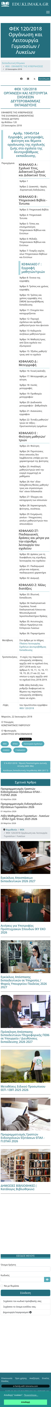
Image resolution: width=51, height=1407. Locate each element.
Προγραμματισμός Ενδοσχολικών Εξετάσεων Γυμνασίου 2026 (21, 805)
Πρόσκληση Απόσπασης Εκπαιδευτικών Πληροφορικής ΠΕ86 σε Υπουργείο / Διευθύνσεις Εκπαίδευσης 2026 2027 (25, 1037)
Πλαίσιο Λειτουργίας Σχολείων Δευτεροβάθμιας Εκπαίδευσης (32, 647)
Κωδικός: (5, 1275)
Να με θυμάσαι (11, 1285)
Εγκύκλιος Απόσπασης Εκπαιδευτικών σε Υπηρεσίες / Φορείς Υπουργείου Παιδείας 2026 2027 (24, 982)
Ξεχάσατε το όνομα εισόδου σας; (19, 1306)
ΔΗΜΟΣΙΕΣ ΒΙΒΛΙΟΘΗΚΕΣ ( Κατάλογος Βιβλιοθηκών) (19, 1187)
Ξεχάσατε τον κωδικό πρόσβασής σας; (22, 1301)
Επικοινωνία (6, 1378)
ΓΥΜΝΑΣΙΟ (20, 750)
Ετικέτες (45, 1378)
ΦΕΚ (5, 743)
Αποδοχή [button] (25, 1402)
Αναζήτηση (34, 1378)
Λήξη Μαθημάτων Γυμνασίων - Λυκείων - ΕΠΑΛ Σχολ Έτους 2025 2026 (25, 817)
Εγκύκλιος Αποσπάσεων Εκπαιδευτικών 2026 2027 (18, 879)
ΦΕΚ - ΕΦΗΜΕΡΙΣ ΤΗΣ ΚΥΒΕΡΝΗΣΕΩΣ (24, 66)
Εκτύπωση (44, 78)
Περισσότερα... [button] (31, 1395)
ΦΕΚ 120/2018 (26, 708)
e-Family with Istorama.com (25, 1386)
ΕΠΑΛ (15, 743)
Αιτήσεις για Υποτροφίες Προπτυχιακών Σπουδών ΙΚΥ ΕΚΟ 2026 (23, 929)
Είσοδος (4, 1381)
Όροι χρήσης (21, 1378)
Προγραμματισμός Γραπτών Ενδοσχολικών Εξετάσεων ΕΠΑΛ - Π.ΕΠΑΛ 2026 (21, 792)
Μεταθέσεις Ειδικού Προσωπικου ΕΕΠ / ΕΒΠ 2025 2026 (23, 1088)
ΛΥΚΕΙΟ (6, 750)
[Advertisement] (25, 1224)
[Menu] (48, 12)
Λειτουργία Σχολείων (33, 743)
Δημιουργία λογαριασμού (17, 1312)
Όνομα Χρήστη (8, 1264)
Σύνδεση (25, 1293)
